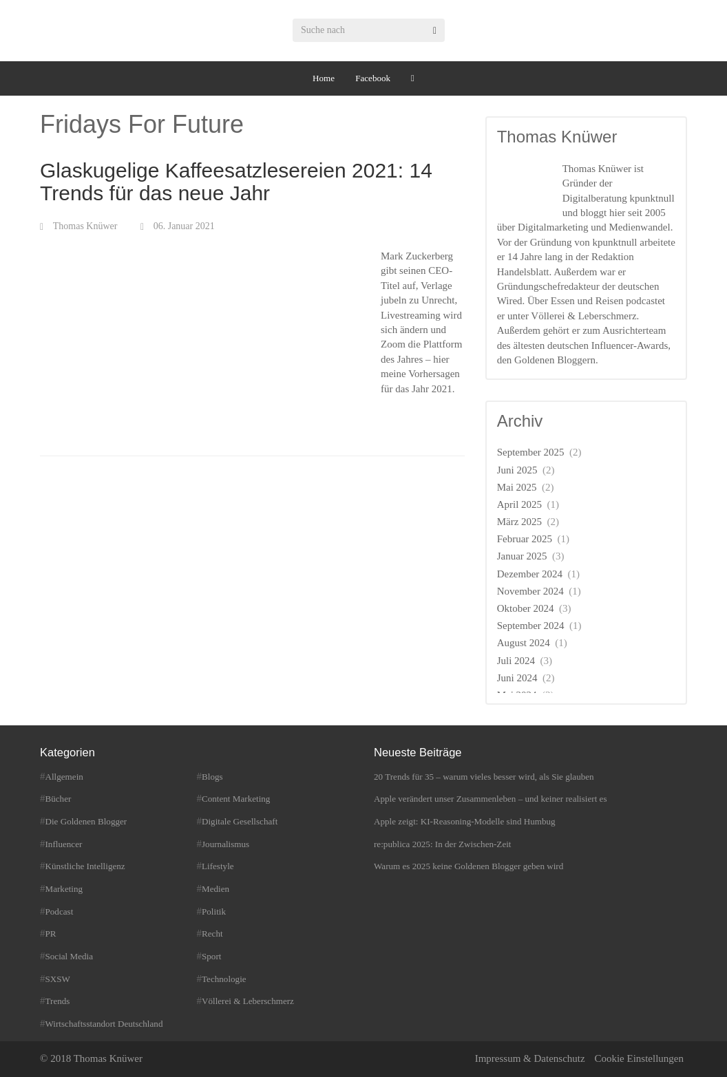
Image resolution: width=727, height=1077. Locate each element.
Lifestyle (218, 866)
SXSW (57, 979)
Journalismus (225, 844)
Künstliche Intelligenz (85, 866)
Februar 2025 (524, 538)
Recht (212, 933)
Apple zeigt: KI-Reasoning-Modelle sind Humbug (465, 821)
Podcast (59, 911)
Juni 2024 (517, 677)
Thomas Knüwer (85, 226)
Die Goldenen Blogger (86, 821)
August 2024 (523, 642)
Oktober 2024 (525, 608)
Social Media (69, 956)
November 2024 (530, 591)
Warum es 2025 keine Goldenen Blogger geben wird (468, 866)
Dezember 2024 (529, 573)
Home (324, 78)
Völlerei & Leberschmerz (248, 1001)
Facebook (372, 78)
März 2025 (519, 521)
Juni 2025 (517, 470)
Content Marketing (236, 798)
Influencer (64, 844)
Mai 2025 (517, 487)
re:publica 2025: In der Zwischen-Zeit (442, 844)
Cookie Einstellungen (639, 1058)
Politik (214, 911)
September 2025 (531, 452)
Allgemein (64, 776)
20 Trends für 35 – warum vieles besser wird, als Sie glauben (484, 776)
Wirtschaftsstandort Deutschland (104, 1024)
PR (50, 933)
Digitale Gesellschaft (239, 821)
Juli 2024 (516, 660)
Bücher (58, 798)
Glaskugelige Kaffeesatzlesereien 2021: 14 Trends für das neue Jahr (236, 181)
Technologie (224, 979)
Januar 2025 (522, 556)
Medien (215, 889)
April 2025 (519, 504)
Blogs (212, 776)
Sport (211, 956)
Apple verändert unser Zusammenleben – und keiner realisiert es (490, 798)
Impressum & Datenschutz (530, 1058)
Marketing (64, 889)
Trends (57, 1001)
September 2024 (531, 625)
